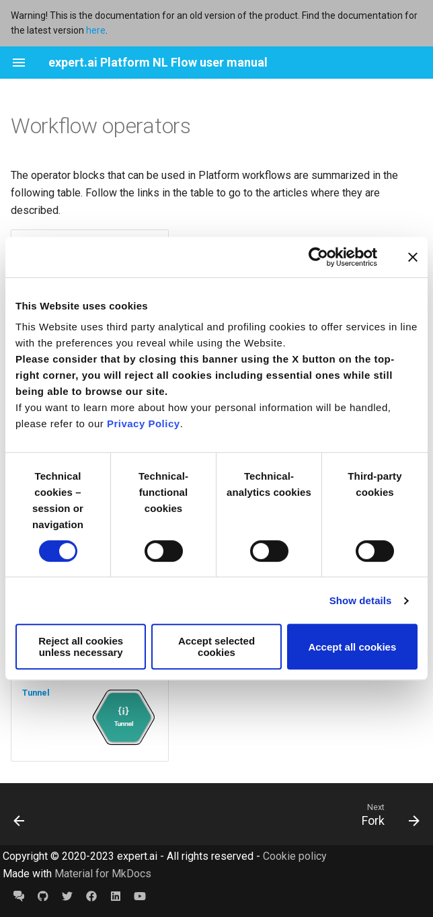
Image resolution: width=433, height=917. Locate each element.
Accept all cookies (352, 647)
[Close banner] (413, 257)
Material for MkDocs (102, 873)
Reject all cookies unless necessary (80, 646)
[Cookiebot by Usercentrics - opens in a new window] (318, 257)
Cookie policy (295, 856)
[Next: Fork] (387, 814)
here (96, 30)
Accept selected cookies (216, 646)
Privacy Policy (143, 423)
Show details (360, 600)
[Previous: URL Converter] (20, 814)
